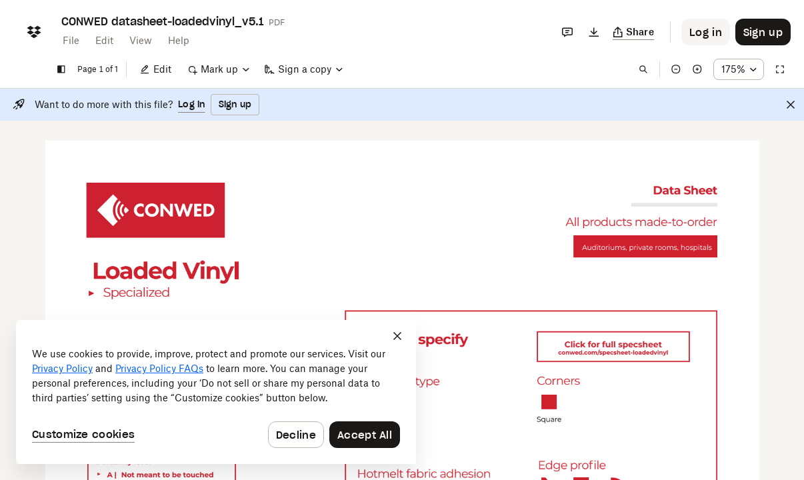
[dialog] (216, 392)
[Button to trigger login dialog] (705, 32)
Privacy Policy (62, 368)
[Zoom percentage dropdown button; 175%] (738, 69)
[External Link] (155, 211)
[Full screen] (780, 69)
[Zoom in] (697, 69)
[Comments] (567, 32)
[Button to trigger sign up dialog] (763, 32)
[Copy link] (633, 32)
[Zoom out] (676, 69)
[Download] (594, 32)
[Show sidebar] (61, 69)
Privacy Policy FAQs (159, 368)
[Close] (790, 104)
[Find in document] (643, 69)
